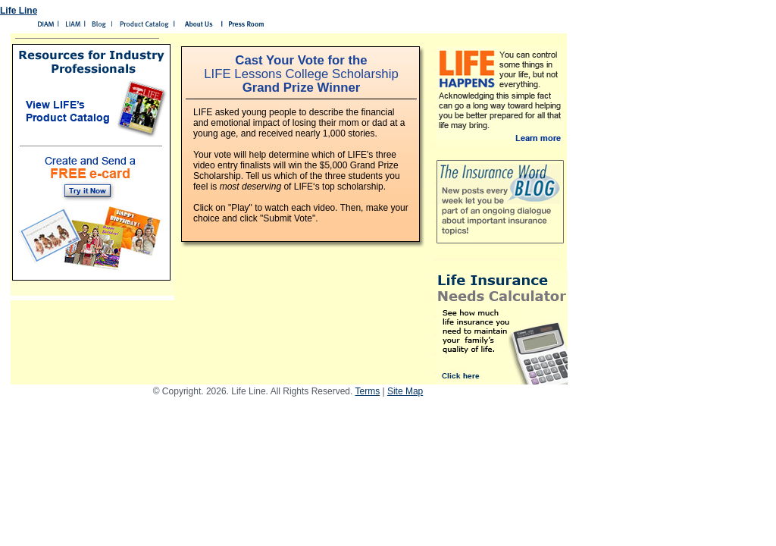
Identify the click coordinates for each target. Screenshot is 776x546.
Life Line (18, 10)
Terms (367, 391)
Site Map (405, 391)
